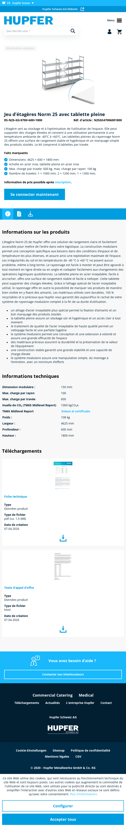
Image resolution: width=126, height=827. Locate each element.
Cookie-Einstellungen (31, 750)
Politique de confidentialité (90, 750)
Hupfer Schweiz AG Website (63, 9)
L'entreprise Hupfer (80, 703)
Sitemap (59, 750)
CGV (78, 756)
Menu (114, 20)
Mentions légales (57, 756)
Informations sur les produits (7, 214)
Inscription (63, 182)
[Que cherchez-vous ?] (40, 31)
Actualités (52, 703)
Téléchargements (30, 214)
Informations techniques (19, 214)
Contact (106, 703)
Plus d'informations (83, 794)
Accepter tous (63, 819)
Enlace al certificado (75, 411)
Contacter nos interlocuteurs (63, 674)
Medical (86, 695)
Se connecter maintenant (34, 194)
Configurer (63, 805)
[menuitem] (19, 3)
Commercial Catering (53, 695)
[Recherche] (73, 31)
